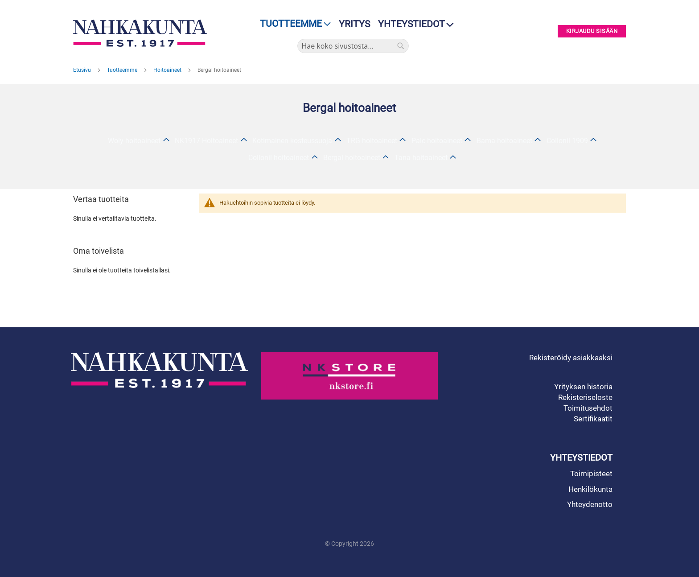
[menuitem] (293, 23)
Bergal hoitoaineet (351, 157)
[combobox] (353, 46)
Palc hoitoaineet (436, 140)
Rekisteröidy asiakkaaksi (571, 357)
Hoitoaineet (168, 70)
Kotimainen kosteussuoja (292, 140)
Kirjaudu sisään (592, 31)
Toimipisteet (591, 473)
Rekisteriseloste (585, 397)
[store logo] (142, 33)
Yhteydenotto (590, 504)
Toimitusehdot (588, 408)
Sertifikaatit (593, 418)
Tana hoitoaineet (421, 157)
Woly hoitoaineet (134, 140)
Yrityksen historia (583, 386)
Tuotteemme (123, 70)
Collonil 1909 (567, 140)
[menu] (292, 23)
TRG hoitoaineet (371, 140)
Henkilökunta (590, 489)
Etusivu (82, 70)
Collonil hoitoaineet (278, 157)
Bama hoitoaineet (504, 140)
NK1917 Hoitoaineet (206, 140)
